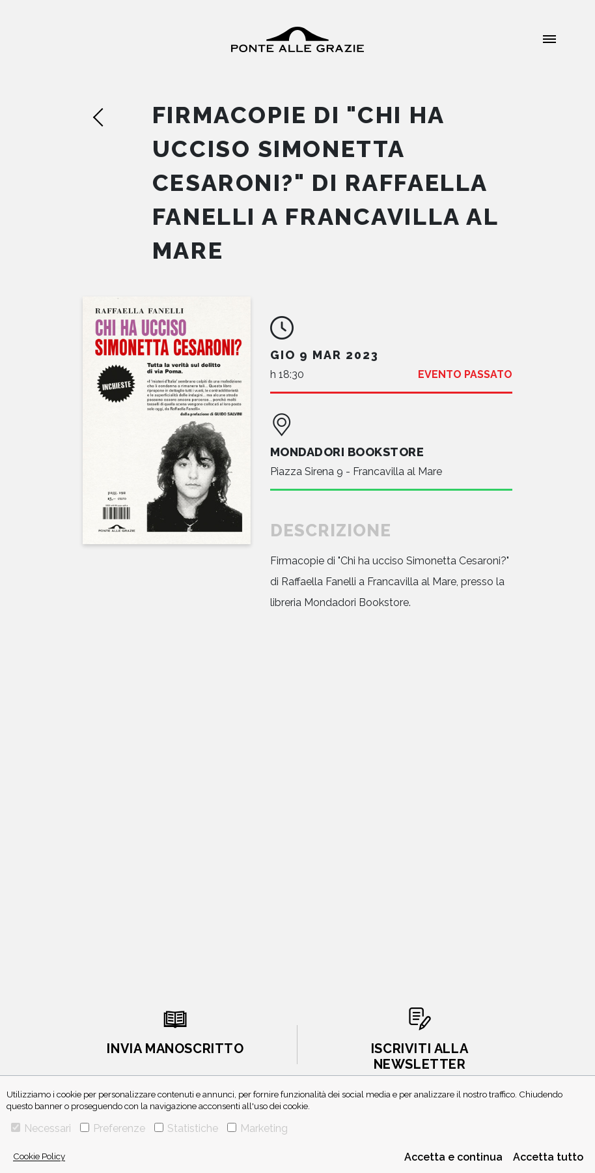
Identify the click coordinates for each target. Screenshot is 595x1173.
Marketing (257, 1128)
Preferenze (112, 1128)
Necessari (41, 1128)
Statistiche (186, 1128)
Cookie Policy (39, 1156)
